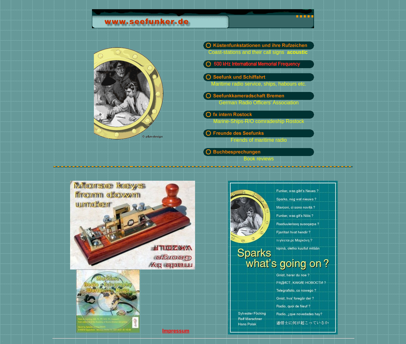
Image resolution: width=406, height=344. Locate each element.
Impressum (175, 331)
